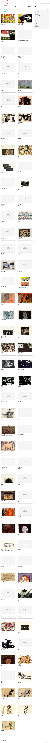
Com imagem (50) (37, 26)
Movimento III (19, 106)
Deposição (2, 451)
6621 (2, 517)
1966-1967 (2, 238)
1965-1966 (19, 682)
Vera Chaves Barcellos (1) (38, 19)
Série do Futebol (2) (20, 24)
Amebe (2, 484)
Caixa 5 (19, 451)
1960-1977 (2, 57)
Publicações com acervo (31, 6)
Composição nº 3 (3, 303)
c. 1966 (2, 452)
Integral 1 (2, 566)
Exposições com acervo (24, 6)
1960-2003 (19, 238)
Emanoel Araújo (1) (37, 15)
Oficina (2, 402)
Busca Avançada (37, 6)
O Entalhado (19, 418)
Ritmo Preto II (19, 599)
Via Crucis (19, 517)
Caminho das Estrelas (21, 566)
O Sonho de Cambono (4, 188)
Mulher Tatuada (20, 583)
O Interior (2, 139)
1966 (4, 11)
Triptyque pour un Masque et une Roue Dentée (7, 435)
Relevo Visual (19, 402)
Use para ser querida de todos (22, 287)
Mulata (2, 714)
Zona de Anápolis (20, 336)
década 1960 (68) (37, 23)
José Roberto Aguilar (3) (38, 14)
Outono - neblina (3, 73)
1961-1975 (19, 468)
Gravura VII (2, 106)
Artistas (19, 6)
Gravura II (19, 188)
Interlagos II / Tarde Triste (21, 369)
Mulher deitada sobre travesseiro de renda (23, 40)
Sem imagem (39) (37, 27)
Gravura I (19, 320)
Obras (16, 6)
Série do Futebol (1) (3, 24)
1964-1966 (2, 370)
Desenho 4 (19, 665)
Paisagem (19, 73)
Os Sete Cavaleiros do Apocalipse (5, 681)
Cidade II (19, 484)
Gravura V (19, 139)
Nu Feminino (19, 698)
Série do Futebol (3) (3, 40)
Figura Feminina (3, 698)
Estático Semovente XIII (4, 221)
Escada (2, 172)
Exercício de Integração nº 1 (21, 648)
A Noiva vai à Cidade (4, 336)
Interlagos (2, 369)
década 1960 (3, 271)
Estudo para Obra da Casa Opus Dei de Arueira (7, 550)
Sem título (19, 221)
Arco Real (2, 665)
